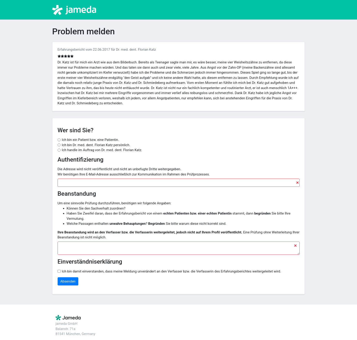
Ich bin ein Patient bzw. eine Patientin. (90, 140)
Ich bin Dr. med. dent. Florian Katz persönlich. (96, 145)
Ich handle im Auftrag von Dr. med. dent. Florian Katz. (102, 150)
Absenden (68, 281)
